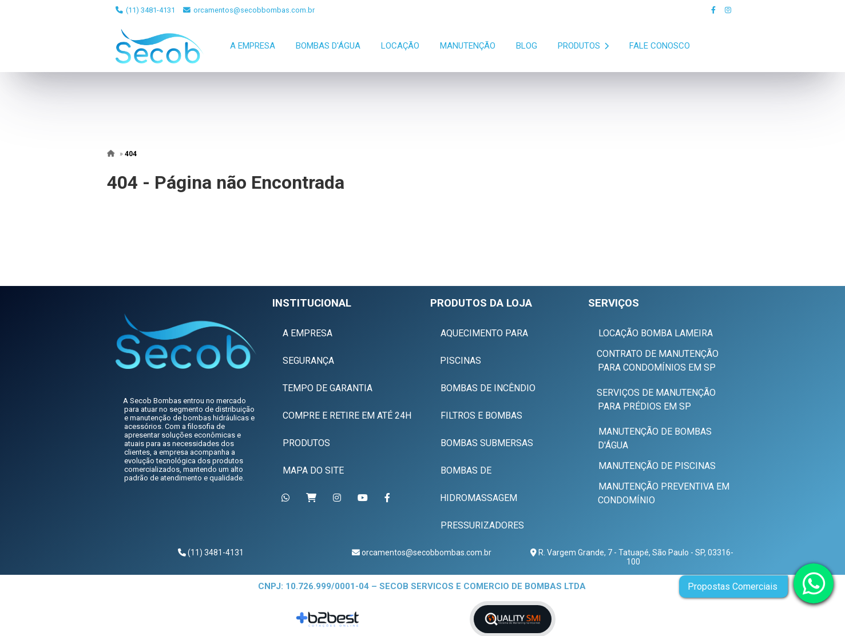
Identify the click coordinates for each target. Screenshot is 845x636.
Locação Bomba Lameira (655, 333)
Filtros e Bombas (481, 415)
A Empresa (252, 46)
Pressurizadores (482, 525)
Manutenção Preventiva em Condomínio (663, 493)
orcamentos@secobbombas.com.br (249, 10)
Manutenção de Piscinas (657, 465)
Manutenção (467, 46)
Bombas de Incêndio (488, 388)
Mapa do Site (313, 470)
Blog (526, 46)
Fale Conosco (659, 46)
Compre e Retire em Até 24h (347, 415)
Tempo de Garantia (327, 388)
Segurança (308, 360)
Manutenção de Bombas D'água (655, 438)
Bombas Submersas (487, 443)
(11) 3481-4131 (145, 10)
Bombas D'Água (328, 46)
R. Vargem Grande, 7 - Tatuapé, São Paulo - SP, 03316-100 (635, 557)
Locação (400, 46)
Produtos (583, 46)
